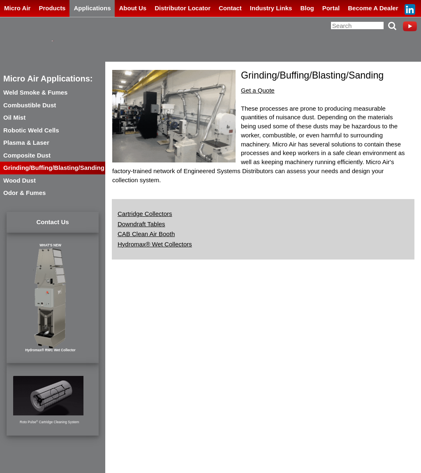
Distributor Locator (182, 8)
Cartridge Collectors (145, 213)
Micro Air (17, 8)
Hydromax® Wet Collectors (155, 244)
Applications (92, 8)
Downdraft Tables (141, 223)
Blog (307, 8)
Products (52, 8)
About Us (132, 8)
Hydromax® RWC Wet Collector (50, 350)
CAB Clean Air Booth (146, 233)
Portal (331, 8)
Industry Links (271, 8)
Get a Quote (258, 90)
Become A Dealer (373, 8)
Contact (230, 8)
